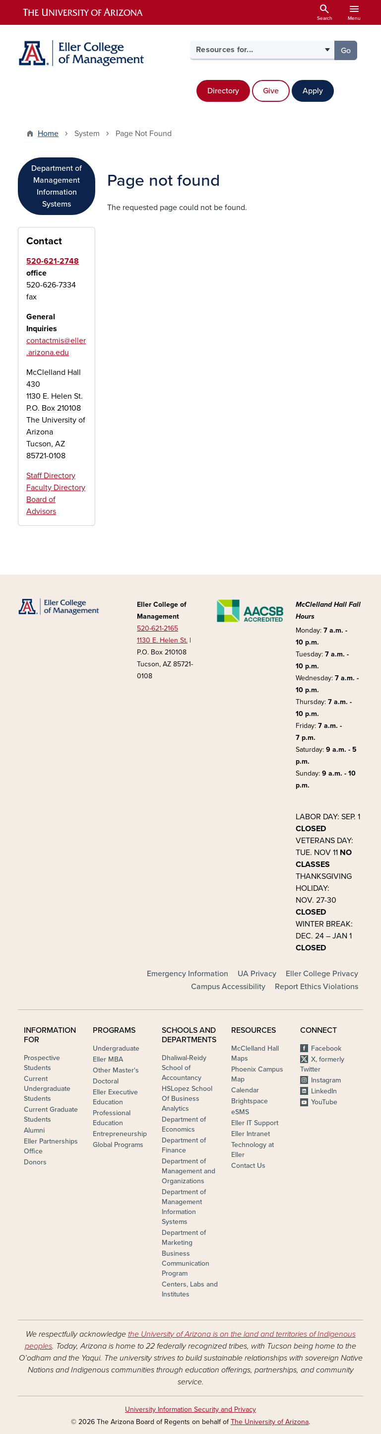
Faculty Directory (55, 488)
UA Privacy (257, 974)
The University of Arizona (270, 1422)
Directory (223, 91)
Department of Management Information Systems (56, 186)
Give (271, 91)
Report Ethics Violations (316, 987)
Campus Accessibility (228, 987)
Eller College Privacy (322, 974)
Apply (313, 91)
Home (48, 134)
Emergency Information (187, 974)
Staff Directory (50, 476)
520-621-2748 (52, 261)
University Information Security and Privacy (190, 1409)
